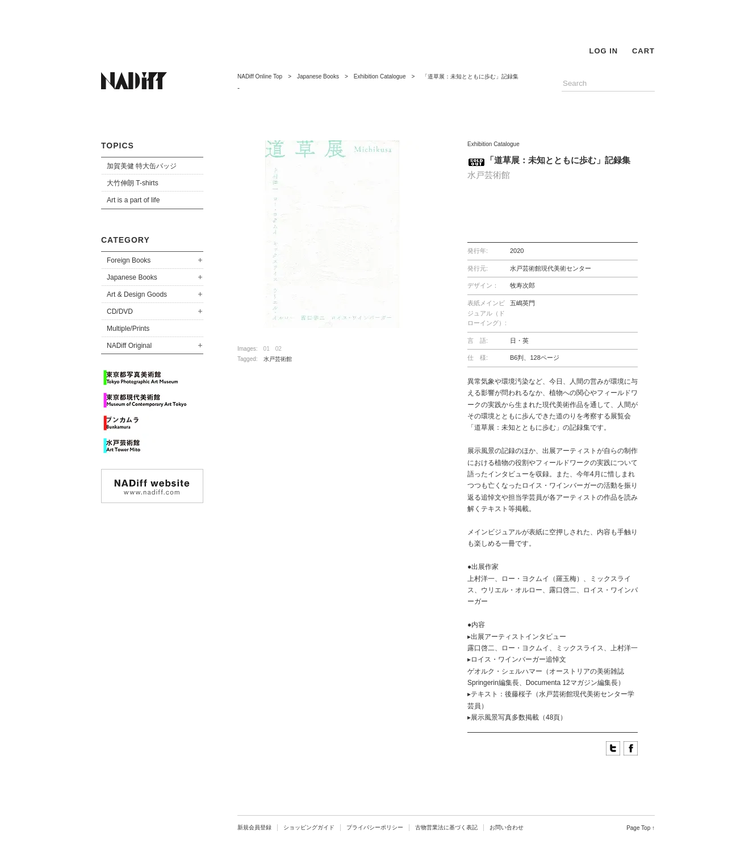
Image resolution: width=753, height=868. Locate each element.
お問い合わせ (507, 827)
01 (266, 349)
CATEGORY (125, 239)
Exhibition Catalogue (380, 76)
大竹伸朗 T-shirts (132, 183)
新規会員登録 (254, 827)
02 (278, 349)
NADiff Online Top (259, 76)
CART (643, 51)
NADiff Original (129, 346)
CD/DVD (120, 311)
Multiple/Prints (128, 329)
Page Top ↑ (640, 828)
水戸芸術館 (277, 359)
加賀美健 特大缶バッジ (142, 166)
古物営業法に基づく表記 (446, 827)
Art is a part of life (133, 200)
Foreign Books (128, 260)
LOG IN (603, 51)
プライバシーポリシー (374, 827)
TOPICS (117, 145)
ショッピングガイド (308, 827)
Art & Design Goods (137, 294)
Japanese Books (132, 277)
